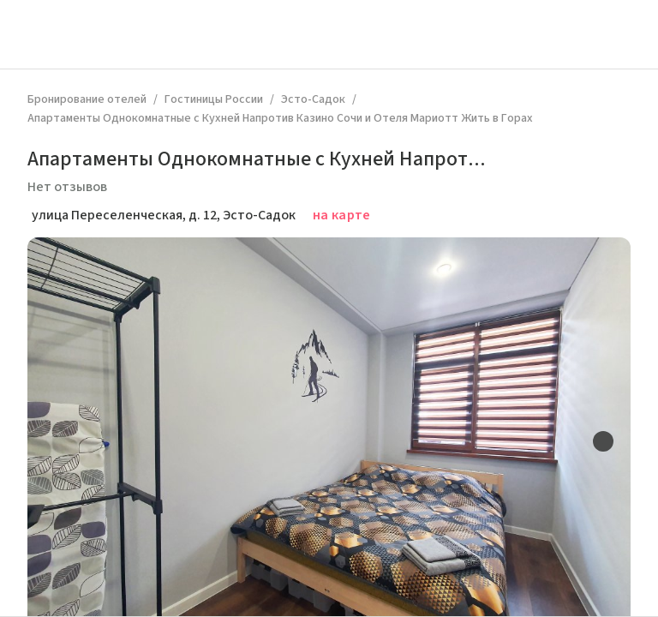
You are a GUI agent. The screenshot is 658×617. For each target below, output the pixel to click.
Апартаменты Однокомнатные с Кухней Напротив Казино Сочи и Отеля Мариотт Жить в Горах (280, 118)
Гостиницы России (213, 99)
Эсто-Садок (313, 99)
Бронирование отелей (87, 99)
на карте (342, 215)
